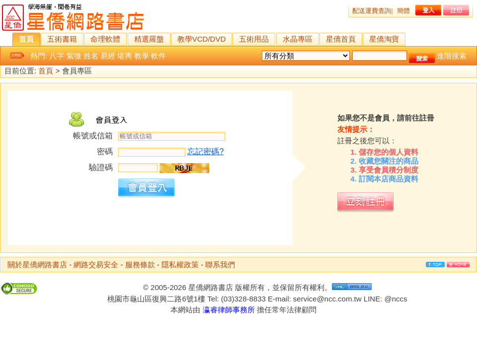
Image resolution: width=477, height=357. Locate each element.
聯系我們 (220, 264)
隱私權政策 (180, 264)
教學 (141, 56)
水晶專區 (298, 39)
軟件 (158, 56)
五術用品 (254, 39)
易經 (107, 56)
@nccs (395, 299)
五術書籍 (62, 39)
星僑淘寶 (384, 39)
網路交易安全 (96, 264)
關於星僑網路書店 (37, 264)
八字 (56, 56)
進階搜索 (452, 56)
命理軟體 (105, 39)
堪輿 (124, 56)
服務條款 (140, 264)
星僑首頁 (341, 39)
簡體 (403, 10)
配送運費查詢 (371, 10)
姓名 (90, 56)
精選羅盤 (149, 39)
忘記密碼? (205, 151)
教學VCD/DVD (201, 39)
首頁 (26, 39)
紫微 (74, 56)
